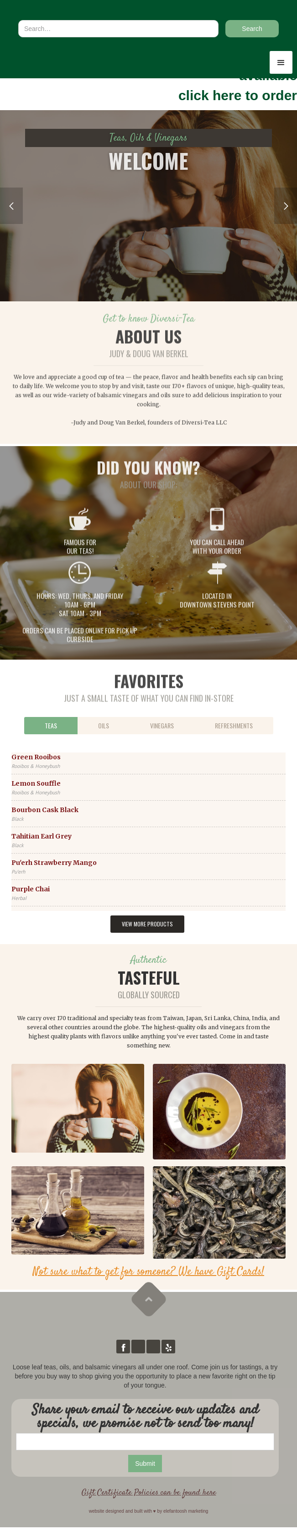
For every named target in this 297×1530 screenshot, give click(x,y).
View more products (147, 924)
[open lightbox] (77, 1108)
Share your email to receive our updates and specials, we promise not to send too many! (145, 1417)
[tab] (51, 725)
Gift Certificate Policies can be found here (148, 1493)
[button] (281, 62)
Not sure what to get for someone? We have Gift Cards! (148, 1272)
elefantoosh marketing (185, 1511)
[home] (54, 10)
